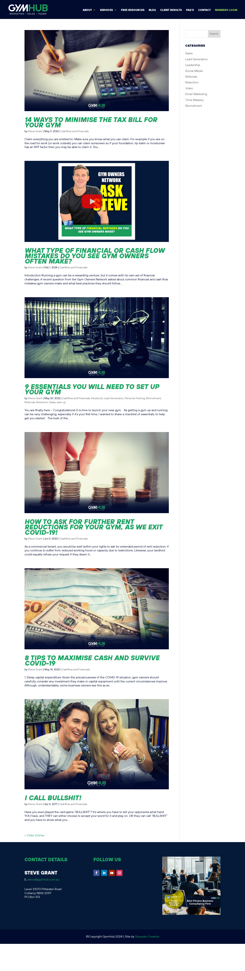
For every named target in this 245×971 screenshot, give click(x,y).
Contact (204, 10)
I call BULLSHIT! (52, 797)
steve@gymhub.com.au (43, 879)
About (87, 10)
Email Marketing (196, 94)
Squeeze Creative (147, 936)
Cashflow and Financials (75, 131)
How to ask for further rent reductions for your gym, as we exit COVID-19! (93, 527)
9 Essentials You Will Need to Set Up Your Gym (91, 389)
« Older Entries (34, 835)
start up (61, 402)
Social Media (194, 71)
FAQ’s (190, 10)
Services (106, 10)
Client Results (171, 10)
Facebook (97, 398)
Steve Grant (35, 131)
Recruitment (153, 398)
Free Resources (133, 10)
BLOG (152, 10)
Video (189, 88)
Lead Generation (114, 398)
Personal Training (135, 398)
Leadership (192, 65)
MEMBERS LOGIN (226, 10)
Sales (52, 402)
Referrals (29, 402)
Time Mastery (194, 100)
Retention (42, 402)
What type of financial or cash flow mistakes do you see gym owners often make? (94, 255)
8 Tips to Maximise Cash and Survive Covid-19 (91, 660)
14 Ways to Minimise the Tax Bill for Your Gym (90, 122)
